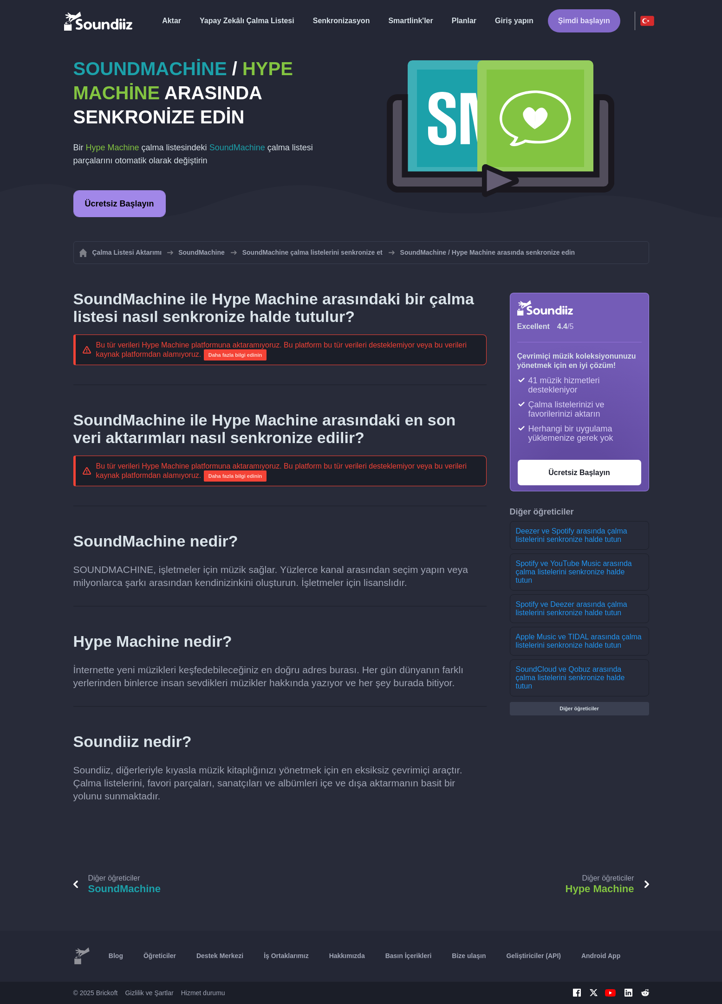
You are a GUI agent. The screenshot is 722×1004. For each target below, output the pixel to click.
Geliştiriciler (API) (533, 955)
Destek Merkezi (219, 955)
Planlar (464, 21)
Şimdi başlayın (584, 21)
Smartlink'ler (410, 21)
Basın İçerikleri (408, 955)
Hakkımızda (347, 955)
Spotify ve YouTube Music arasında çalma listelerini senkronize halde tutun (574, 572)
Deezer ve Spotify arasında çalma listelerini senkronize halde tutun (571, 535)
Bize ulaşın (469, 955)
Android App (600, 955)
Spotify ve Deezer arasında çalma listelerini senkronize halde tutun (571, 608)
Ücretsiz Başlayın (119, 203)
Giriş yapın (514, 21)
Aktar (171, 21)
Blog (116, 955)
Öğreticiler (159, 955)
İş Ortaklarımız (286, 955)
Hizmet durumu (203, 993)
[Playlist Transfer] (99, 21)
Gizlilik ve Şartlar (149, 993)
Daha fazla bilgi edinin (235, 355)
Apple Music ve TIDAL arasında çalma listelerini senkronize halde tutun (579, 641)
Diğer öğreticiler (578, 708)
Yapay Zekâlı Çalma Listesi (247, 21)
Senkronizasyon (341, 21)
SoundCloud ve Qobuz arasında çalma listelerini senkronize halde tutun (570, 677)
